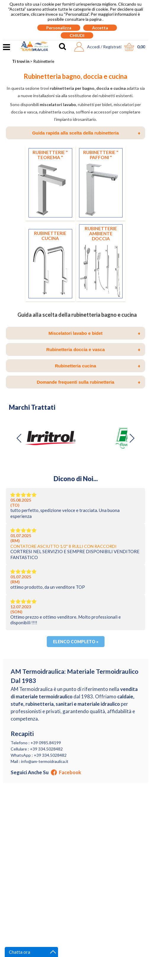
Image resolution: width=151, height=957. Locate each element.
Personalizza (58, 27)
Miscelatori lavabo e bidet (94, 333)
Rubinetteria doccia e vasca (93, 349)
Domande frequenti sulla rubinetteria (88, 382)
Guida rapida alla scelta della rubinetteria (86, 133)
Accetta (100, 27)
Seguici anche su (46, 772)
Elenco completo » (75, 641)
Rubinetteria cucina (97, 366)
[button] (131, 438)
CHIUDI (77, 35)
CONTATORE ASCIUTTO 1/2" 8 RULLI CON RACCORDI (63, 546)
